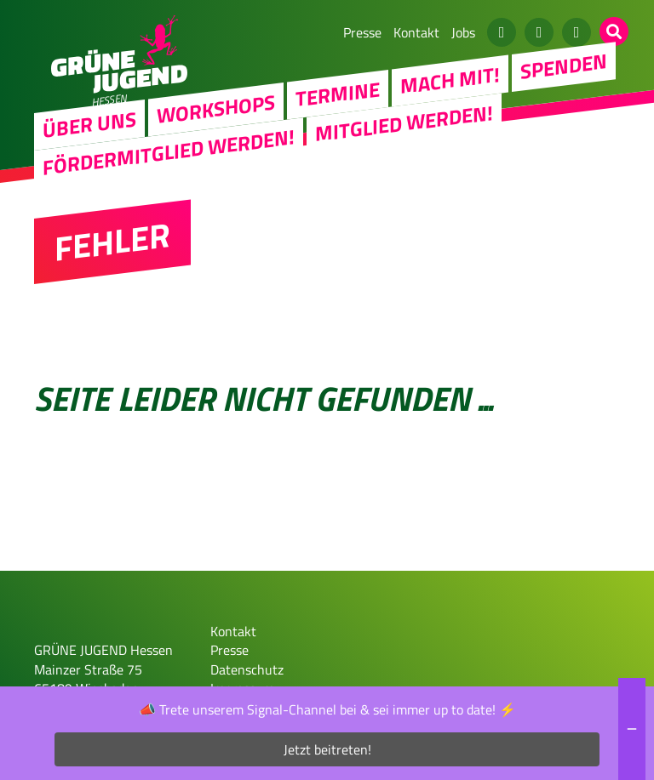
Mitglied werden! (404, 122)
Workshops (216, 108)
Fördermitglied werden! (169, 151)
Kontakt (416, 32)
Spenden (563, 66)
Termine (337, 93)
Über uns (89, 124)
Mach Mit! (450, 80)
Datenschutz (247, 669)
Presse (362, 32)
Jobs (463, 32)
